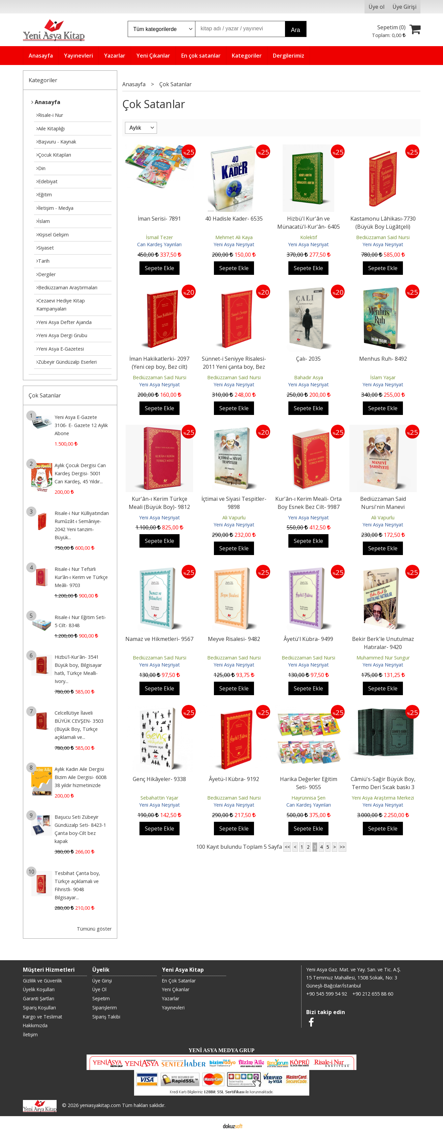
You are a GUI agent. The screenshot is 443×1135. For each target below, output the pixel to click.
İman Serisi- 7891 (159, 218)
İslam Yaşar (382, 377)
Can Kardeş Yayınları (159, 244)
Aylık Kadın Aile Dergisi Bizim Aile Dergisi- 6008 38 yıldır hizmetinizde (80, 777)
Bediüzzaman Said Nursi (383, 237)
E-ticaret (210, 1125)
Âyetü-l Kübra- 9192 (234, 779)
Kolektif (308, 237)
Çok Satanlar (45, 395)
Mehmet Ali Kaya (234, 237)
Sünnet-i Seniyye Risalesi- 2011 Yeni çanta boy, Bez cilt (234, 367)
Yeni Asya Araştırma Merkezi (383, 798)
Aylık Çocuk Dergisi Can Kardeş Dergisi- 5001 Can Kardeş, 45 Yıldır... (80, 473)
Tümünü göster (94, 929)
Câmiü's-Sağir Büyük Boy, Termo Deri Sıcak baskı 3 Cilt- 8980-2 (383, 787)
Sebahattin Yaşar (159, 798)
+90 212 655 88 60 (372, 994)
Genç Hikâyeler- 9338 (159, 779)
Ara (295, 30)
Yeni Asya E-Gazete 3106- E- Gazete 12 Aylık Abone (81, 425)
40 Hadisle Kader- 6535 (234, 218)
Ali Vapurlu (234, 517)
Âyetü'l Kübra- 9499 (308, 639)
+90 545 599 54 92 (326, 994)
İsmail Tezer (159, 237)
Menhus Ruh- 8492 (383, 358)
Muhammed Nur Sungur (383, 657)
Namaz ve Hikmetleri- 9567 (159, 639)
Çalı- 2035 (308, 358)
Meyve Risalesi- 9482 (234, 639)
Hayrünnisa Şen (308, 798)
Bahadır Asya (308, 377)
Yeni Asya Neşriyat (234, 244)
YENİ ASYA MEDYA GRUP (222, 1050)
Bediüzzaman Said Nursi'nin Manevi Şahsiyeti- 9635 (383, 507)
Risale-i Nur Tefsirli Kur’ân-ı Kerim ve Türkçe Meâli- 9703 (81, 577)
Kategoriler (43, 80)
